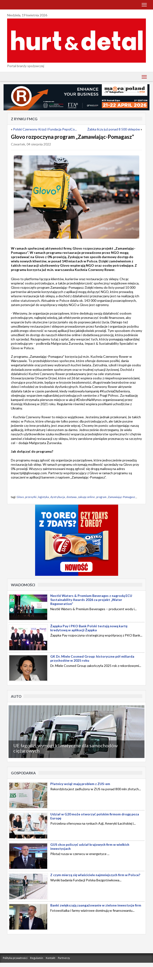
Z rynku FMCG (24, 119)
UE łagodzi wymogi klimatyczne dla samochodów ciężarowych (65, 748)
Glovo (20, 496)
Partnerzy (64, 957)
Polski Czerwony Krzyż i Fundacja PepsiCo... (45, 129)
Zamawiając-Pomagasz (121, 496)
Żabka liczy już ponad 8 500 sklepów (113, 129)
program (101, 496)
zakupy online (86, 496)
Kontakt (50, 957)
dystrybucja (57, 496)
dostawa (71, 496)
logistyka (43, 496)
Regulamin (36, 957)
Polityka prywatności (15, 957)
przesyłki (31, 496)
